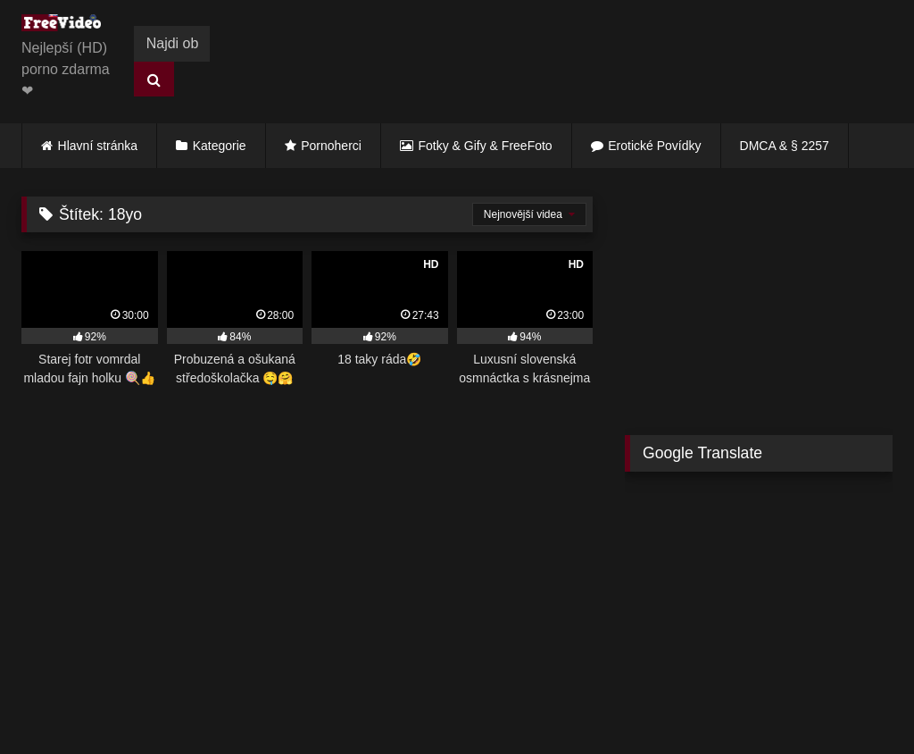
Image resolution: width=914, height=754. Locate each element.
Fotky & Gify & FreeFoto (486, 145)
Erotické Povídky (654, 145)
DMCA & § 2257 (784, 145)
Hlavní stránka (97, 145)
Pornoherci (331, 145)
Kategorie (219, 145)
